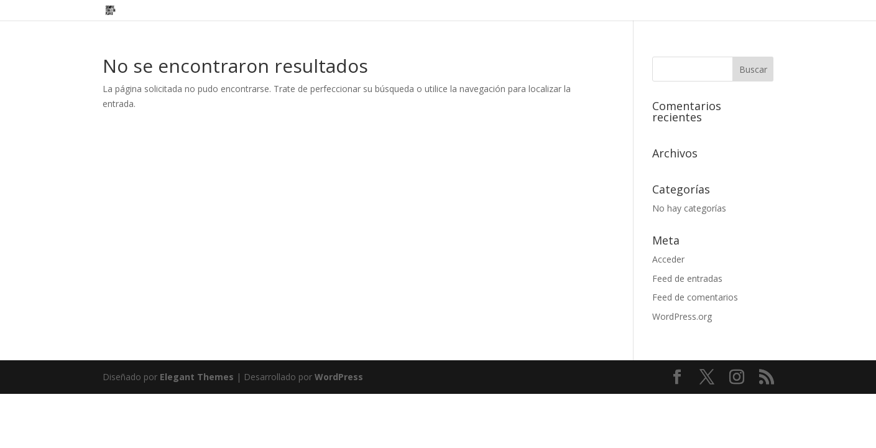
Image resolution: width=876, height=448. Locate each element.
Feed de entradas (687, 278)
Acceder (668, 259)
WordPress (339, 377)
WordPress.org (682, 316)
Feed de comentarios (695, 297)
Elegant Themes (197, 377)
